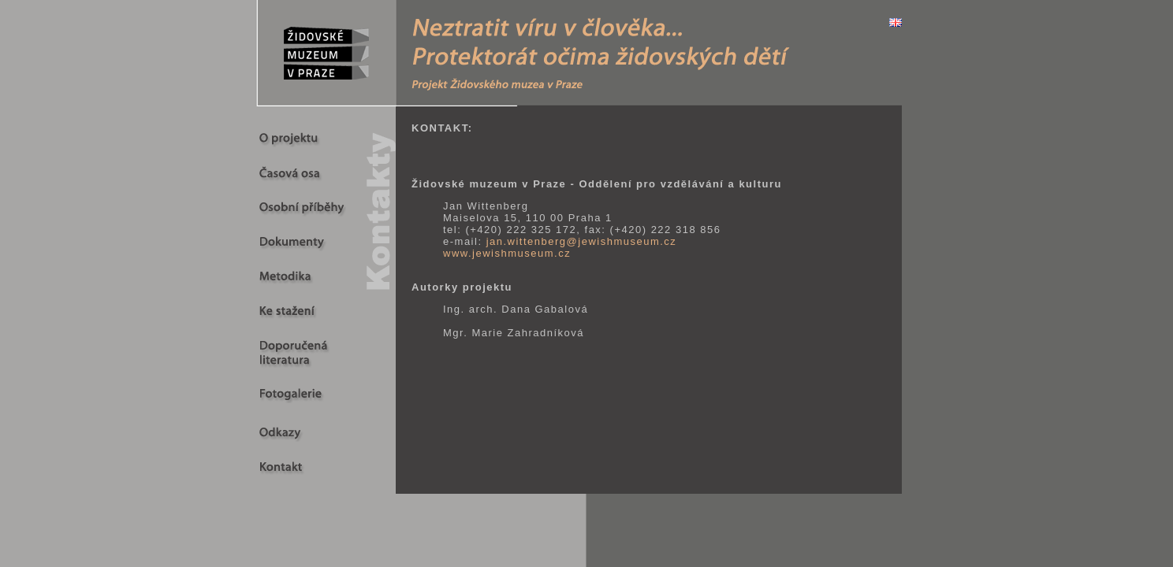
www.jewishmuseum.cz (507, 253)
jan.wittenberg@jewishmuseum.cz (581, 241)
